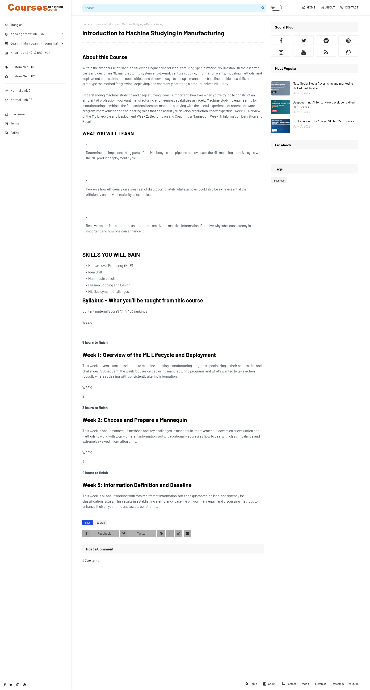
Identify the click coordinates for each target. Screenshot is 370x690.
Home (308, 7)
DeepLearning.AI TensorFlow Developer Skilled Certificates (324, 104)
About (327, 7)
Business (279, 180)
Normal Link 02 (18, 100)
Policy (12, 133)
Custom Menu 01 (19, 67)
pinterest (320, 683)
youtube (353, 683)
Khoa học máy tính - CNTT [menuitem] (26, 34)
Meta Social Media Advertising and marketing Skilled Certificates (323, 86)
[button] (276, 8)
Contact (349, 7)
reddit (305, 683)
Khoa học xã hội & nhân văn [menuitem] (27, 52)
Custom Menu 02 (20, 76)
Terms (12, 123)
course (96, 24)
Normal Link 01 (18, 90)
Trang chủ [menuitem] (15, 25)
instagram (338, 683)
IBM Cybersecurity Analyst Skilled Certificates (323, 121)
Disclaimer (15, 114)
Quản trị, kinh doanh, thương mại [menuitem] (31, 43)
